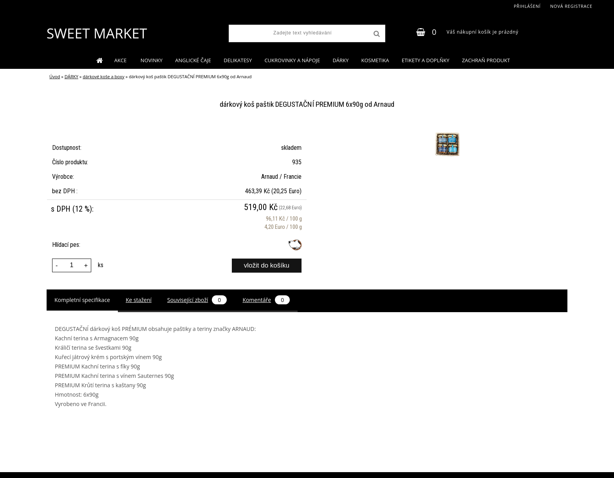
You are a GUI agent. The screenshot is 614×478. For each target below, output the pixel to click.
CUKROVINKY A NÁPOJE (292, 60)
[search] (375, 34)
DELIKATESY (238, 60)
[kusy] (71, 265)
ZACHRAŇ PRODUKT (486, 60)
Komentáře (266, 300)
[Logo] (96, 33)
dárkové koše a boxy (103, 76)
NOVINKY (152, 60)
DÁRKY (340, 60)
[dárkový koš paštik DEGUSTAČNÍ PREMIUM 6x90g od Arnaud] (446, 129)
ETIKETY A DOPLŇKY (426, 60)
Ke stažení (139, 300)
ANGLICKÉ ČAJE (193, 60)
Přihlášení (527, 6)
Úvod (54, 76)
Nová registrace (571, 6)
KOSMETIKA (375, 60)
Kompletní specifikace (82, 300)
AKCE (121, 60)
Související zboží (197, 300)
